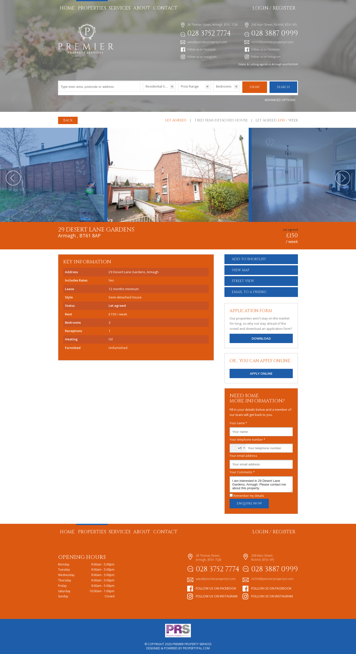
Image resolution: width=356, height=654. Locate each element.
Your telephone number (247, 438)
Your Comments (242, 471)
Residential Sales (158, 86)
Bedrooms (224, 86)
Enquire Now (249, 502)
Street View (243, 279)
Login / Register (273, 8)
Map (240, 268)
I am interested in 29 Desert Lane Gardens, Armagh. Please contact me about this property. (261, 483)
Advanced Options (280, 98)
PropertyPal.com (196, 647)
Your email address (243, 454)
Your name (238, 421)
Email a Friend (249, 290)
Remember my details (248, 494)
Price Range (190, 86)
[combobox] (238, 446)
